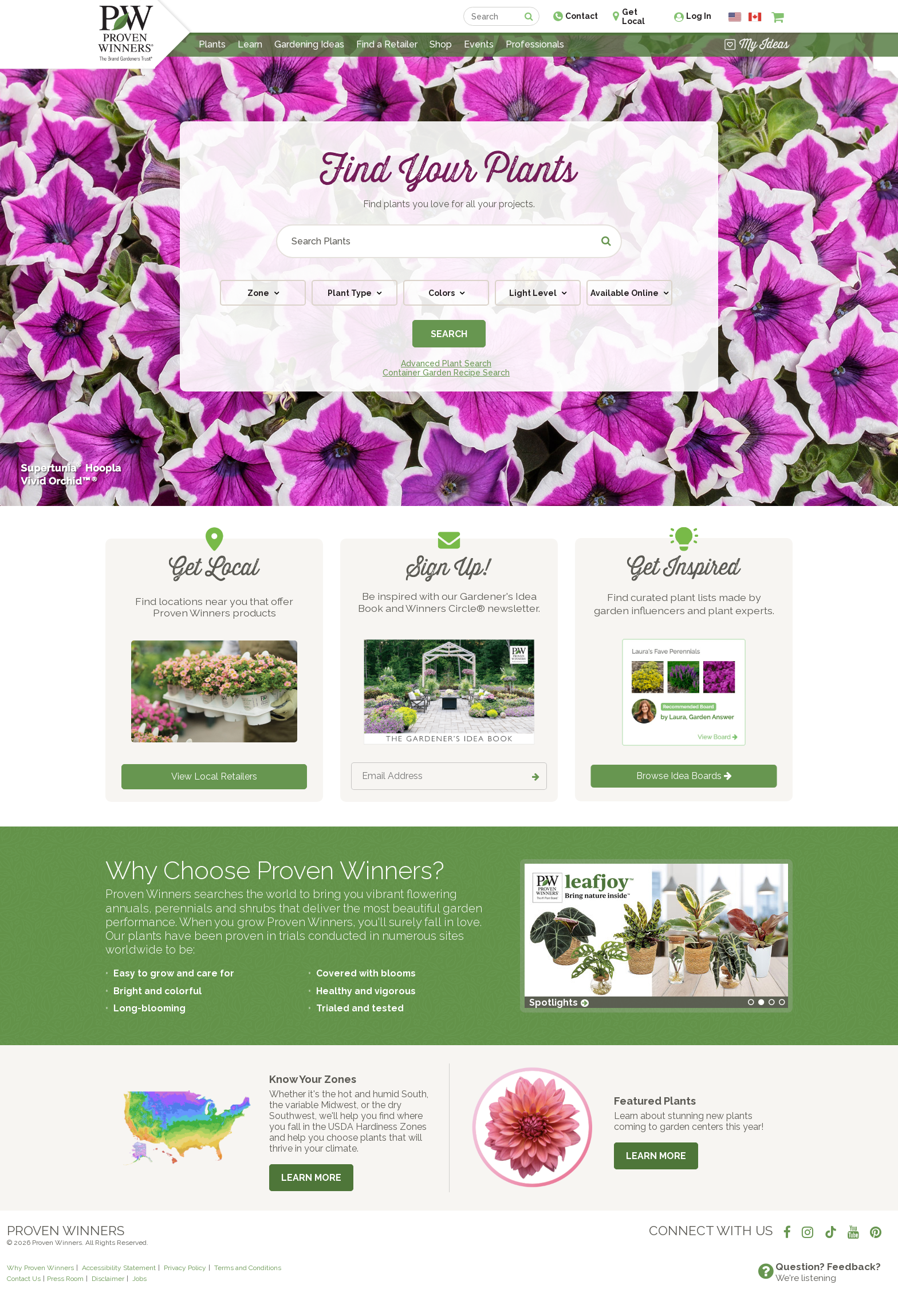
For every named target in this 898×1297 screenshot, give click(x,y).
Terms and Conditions (247, 1268)
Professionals (535, 44)
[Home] (126, 34)
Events (479, 44)
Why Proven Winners (40, 1268)
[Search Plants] (449, 241)
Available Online (625, 293)
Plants (212, 44)
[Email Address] (449, 776)
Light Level (533, 293)
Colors (442, 293)
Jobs (139, 1279)
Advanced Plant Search (446, 363)
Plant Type (350, 293)
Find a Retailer (387, 44)
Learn (250, 44)
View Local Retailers (214, 776)
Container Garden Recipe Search (446, 372)
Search (449, 334)
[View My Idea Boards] (757, 44)
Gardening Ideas (309, 44)
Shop (441, 44)
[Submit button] (607, 241)
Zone (259, 293)
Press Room (65, 1279)
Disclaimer (108, 1279)
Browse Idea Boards (684, 775)
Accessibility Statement (119, 1268)
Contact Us (24, 1279)
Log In (698, 16)
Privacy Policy (185, 1268)
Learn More (311, 1177)
